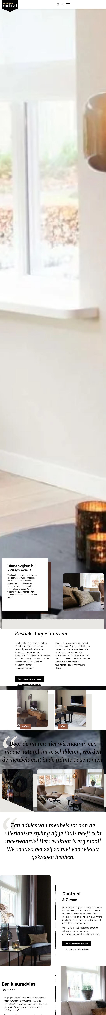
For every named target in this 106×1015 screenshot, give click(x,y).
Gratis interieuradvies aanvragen (29, 679)
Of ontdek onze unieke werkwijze (29, 685)
